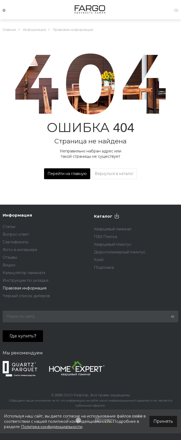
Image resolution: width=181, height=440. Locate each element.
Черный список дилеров (26, 295)
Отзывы (10, 257)
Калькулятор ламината (24, 272)
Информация (17, 215)
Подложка (104, 267)
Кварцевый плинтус (113, 244)
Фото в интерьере (20, 249)
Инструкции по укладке (26, 280)
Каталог (103, 216)
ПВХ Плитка (105, 236)
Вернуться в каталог (114, 173)
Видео (9, 265)
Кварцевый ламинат (113, 229)
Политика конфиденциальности (51, 426)
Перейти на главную (67, 173)
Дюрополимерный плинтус (120, 252)
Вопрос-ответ (16, 234)
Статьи (9, 226)
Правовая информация (24, 288)
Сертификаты (15, 242)
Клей (99, 259)
